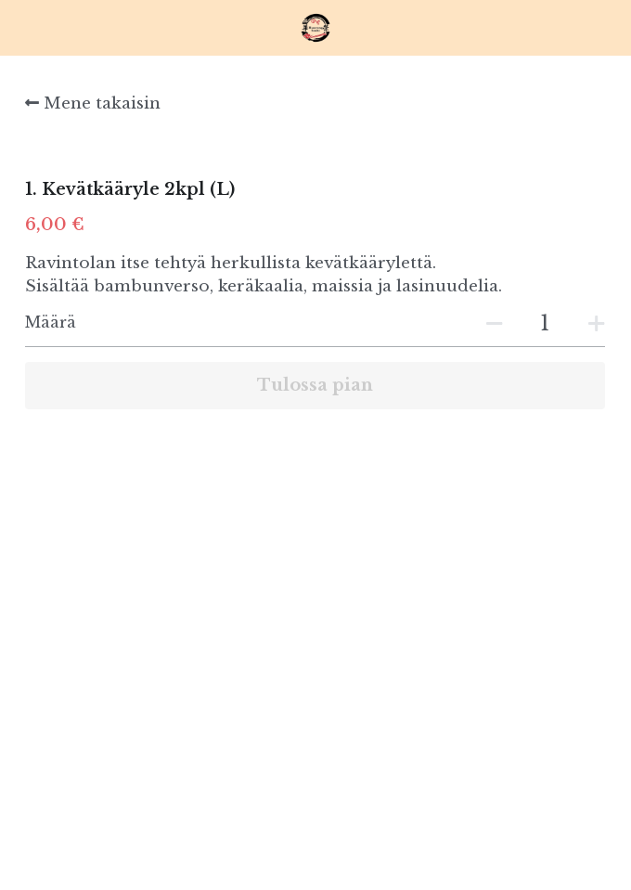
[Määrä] (545, 323)
